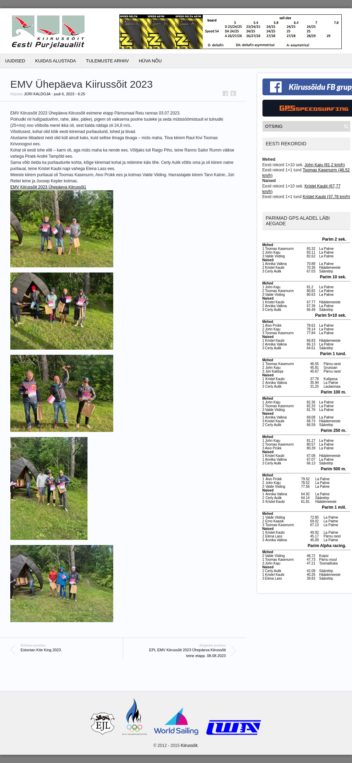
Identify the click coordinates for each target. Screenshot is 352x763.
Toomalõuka (328, 563)
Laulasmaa (332, 386)
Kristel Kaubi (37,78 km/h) (326, 196)
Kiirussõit (189, 745)
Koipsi (323, 556)
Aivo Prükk (273, 325)
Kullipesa (331, 379)
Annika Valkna (276, 264)
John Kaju (272, 252)
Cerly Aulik (273, 271)
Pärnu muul (328, 559)
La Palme (326, 249)
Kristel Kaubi (274, 267)
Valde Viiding (275, 256)
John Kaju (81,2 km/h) (325, 164)
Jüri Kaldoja (37, 94)
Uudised (15, 60)
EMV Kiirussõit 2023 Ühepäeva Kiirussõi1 (48, 187)
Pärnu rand (332, 364)
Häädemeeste (329, 267)
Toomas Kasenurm (279, 249)
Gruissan (330, 368)
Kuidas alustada (55, 60)
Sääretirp (326, 271)
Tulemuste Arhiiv (107, 60)
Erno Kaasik (274, 521)
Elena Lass (273, 536)
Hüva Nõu (150, 60)
